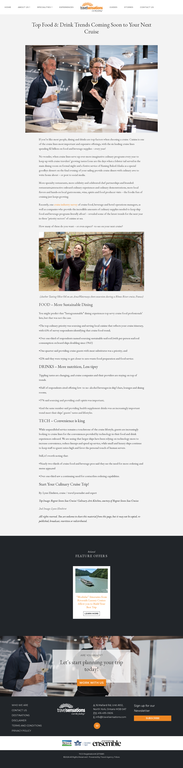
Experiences (66, 7)
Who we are (20, 705)
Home (8, 7)
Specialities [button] (44, 7)
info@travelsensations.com (111, 717)
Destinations (21, 715)
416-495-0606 (105, 713)
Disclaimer (19, 720)
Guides (113, 7)
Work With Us (91, 682)
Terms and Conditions (27, 725)
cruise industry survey (65, 204)
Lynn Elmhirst (50, 493)
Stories (128, 7)
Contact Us (147, 7)
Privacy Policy (21, 730)
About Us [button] (23, 7)
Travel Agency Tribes (110, 757)
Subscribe (153, 718)
